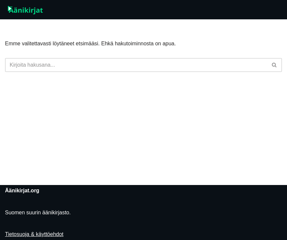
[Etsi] (136, 65)
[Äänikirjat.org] (25, 10)
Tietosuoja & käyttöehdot (34, 234)
